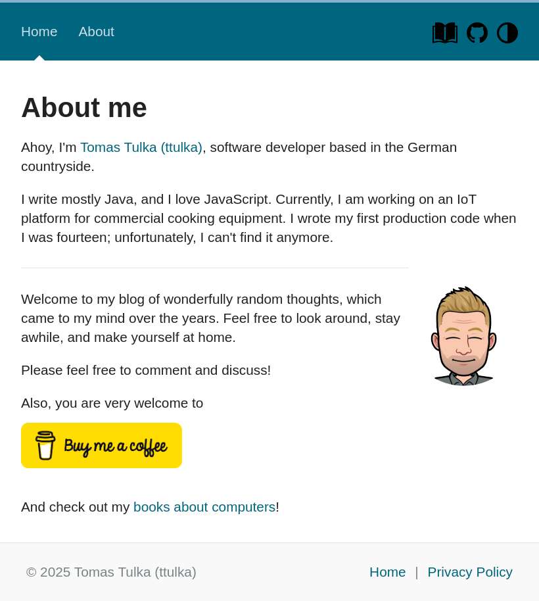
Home (39, 31)
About (96, 31)
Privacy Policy (470, 571)
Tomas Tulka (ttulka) (141, 147)
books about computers (204, 506)
